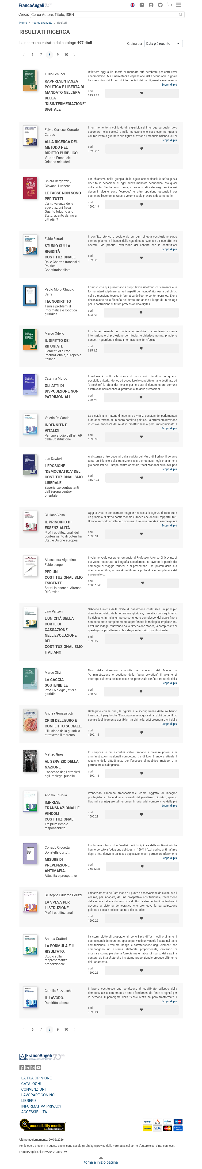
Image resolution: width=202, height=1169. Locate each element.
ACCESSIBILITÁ (34, 1112)
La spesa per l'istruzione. (57, 905)
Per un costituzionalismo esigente (64, 577)
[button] (131, 5)
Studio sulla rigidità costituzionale (60, 251)
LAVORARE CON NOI (38, 1095)
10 (66, 55)
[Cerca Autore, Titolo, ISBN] (103, 14)
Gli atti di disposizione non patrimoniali (62, 391)
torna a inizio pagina (101, 1162)
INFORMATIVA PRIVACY (41, 1106)
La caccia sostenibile (56, 682)
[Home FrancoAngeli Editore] (35, 5)
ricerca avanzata (42, 22)
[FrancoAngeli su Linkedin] (27, 1069)
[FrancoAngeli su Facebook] (21, 1069)
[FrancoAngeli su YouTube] (38, 1069)
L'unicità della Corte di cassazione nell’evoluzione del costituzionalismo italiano (64, 635)
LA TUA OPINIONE (36, 1078)
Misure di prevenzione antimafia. (57, 865)
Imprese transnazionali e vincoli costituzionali (62, 810)
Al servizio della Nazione (62, 764)
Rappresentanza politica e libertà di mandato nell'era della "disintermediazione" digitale (65, 95)
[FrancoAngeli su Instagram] (32, 1069)
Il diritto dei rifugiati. (57, 343)
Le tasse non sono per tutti (63, 196)
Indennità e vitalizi (56, 428)
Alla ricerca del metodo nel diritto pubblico (61, 147)
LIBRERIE (29, 1100)
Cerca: (24, 14)
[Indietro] (24, 55)
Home (23, 22)
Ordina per (134, 43)
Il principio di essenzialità (58, 525)
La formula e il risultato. (60, 949)
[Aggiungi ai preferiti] (142, 93)
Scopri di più (169, 84)
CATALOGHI (31, 1084)
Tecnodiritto (58, 301)
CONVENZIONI (33, 1089)
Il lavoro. (54, 998)
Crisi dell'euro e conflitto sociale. (63, 723)
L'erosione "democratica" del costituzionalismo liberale (64, 474)
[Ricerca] (181, 14)
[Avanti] (74, 55)
